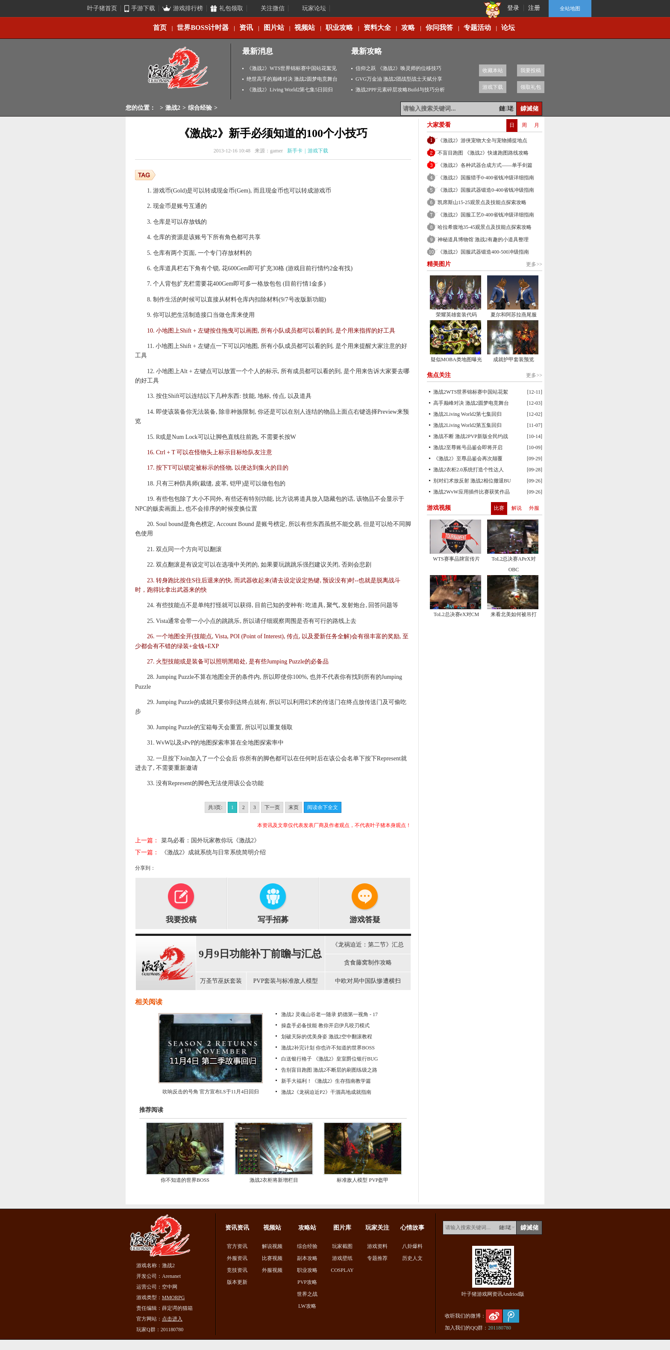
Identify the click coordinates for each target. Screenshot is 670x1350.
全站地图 (570, 9)
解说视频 (272, 1246)
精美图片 (439, 264)
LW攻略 (307, 1306)
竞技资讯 (237, 1270)
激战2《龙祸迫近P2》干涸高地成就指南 (326, 1092)
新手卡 (295, 151)
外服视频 (272, 1270)
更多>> (534, 264)
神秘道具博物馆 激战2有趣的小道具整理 (483, 240)
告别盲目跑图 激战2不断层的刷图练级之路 (329, 1070)
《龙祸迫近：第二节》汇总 (368, 944)
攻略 (408, 27)
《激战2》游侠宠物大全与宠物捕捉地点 (482, 140)
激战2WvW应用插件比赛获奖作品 (471, 492)
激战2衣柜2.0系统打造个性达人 (468, 470)
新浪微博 (494, 1316)
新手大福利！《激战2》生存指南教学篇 (326, 1081)
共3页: (215, 807)
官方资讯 (237, 1246)
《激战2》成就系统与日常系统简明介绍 (213, 852)
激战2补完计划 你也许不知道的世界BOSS (328, 1048)
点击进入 (172, 1319)
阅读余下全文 (322, 807)
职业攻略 (339, 27)
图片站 (274, 27)
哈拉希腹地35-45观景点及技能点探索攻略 (485, 227)
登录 (513, 8)
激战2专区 (178, 71)
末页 (293, 807)
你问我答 (439, 27)
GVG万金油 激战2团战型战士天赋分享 (399, 79)
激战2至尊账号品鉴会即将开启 (467, 447)
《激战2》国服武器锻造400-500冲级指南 (483, 252)
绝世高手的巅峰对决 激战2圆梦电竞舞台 (292, 79)
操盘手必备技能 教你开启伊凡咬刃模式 (325, 1026)
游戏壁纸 (342, 1258)
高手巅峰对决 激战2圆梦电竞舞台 (471, 403)
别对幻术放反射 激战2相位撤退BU (472, 481)
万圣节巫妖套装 (221, 981)
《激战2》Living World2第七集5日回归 (290, 90)
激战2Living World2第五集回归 (467, 425)
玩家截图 (342, 1246)
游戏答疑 (365, 919)
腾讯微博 (511, 1316)
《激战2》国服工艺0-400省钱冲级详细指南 (486, 215)
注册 (534, 8)
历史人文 (412, 1258)
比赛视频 (272, 1258)
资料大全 (377, 27)
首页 (160, 27)
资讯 (246, 27)
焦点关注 (439, 375)
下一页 (272, 807)
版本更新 (237, 1282)
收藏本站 (492, 70)
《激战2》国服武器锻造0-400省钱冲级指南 (486, 190)
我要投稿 (530, 70)
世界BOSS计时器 (203, 27)
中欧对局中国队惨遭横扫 (368, 981)
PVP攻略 (307, 1282)
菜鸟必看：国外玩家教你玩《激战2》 (210, 840)
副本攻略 (307, 1258)
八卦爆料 (412, 1246)
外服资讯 (237, 1258)
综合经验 (200, 108)
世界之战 (307, 1294)
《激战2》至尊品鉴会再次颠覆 (467, 459)
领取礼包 (530, 87)
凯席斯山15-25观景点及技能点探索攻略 (482, 202)
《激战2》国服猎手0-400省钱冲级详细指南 (486, 178)
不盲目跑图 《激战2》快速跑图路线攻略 (483, 153)
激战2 (172, 108)
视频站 (304, 27)
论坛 (508, 27)
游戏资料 (377, 1246)
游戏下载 (492, 87)
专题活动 (477, 27)
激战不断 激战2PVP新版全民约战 (470, 436)
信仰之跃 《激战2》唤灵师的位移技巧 (398, 68)
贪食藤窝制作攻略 (368, 962)
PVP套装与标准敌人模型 (285, 981)
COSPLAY (342, 1270)
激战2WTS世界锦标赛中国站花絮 (470, 392)
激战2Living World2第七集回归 (467, 414)
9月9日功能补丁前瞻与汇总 (260, 953)
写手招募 (273, 919)
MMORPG (173, 1297)
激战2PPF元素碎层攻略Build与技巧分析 (400, 90)
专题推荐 (377, 1258)
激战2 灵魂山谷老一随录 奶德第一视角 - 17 (329, 1014)
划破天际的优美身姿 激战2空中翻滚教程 (326, 1037)
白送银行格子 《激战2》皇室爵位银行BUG (329, 1059)
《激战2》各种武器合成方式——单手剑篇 (485, 165)
